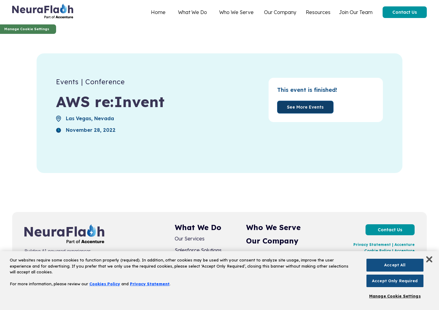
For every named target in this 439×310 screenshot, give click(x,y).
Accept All (394, 264)
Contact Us (404, 12)
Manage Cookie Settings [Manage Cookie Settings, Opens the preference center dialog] (395, 296)
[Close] (429, 259)
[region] (219, 280)
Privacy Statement (150, 283)
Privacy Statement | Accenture (384, 244)
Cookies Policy (104, 283)
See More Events (305, 107)
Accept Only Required (395, 280)
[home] (42, 12)
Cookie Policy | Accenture (389, 250)
